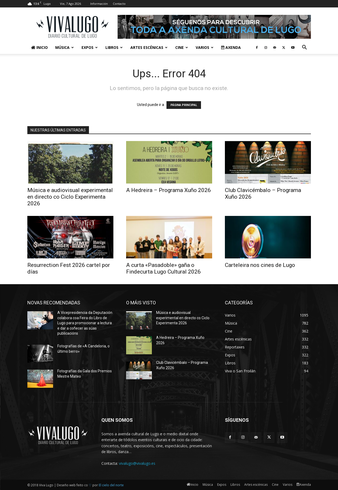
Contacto (119, 4)
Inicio (39, 47)
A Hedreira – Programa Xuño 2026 (168, 190)
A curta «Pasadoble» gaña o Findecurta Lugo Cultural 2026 (163, 268)
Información (99, 4)
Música (64, 47)
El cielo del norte (111, 485)
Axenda (231, 47)
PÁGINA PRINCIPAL (183, 105)
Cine (181, 47)
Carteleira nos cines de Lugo (260, 265)
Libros (114, 47)
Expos (90, 47)
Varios (204, 47)
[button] (304, 47)
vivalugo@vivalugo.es (137, 463)
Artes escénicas (149, 47)
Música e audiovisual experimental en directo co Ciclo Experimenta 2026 (70, 197)
